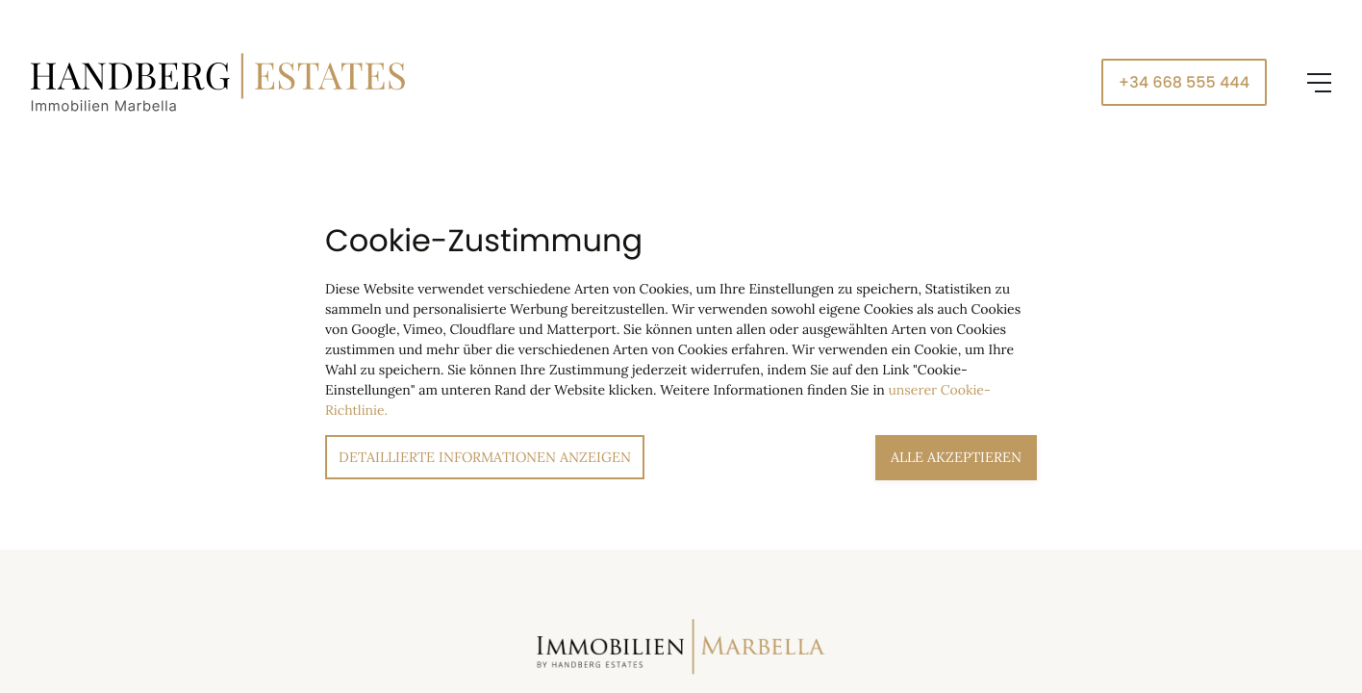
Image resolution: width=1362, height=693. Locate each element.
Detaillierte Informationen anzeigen (485, 457)
